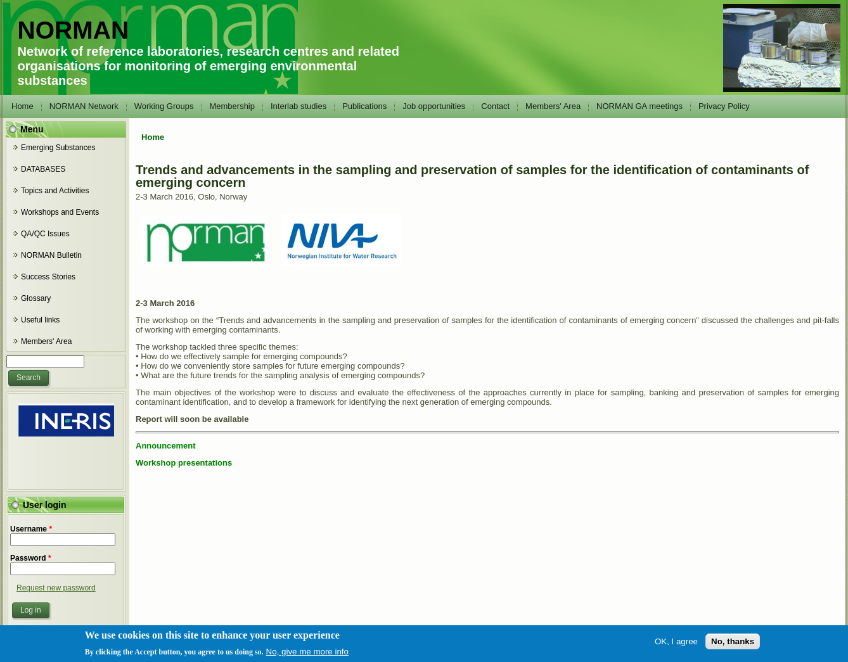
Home (22, 106)
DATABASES (43, 169)
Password (30, 558)
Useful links (40, 319)
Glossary (36, 298)
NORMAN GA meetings (639, 106)
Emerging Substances (58, 147)
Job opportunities (433, 106)
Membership (232, 106)
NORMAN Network (84, 106)
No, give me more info (307, 654)
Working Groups (164, 106)
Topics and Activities (55, 190)
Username (31, 529)
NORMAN (73, 30)
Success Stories (48, 276)
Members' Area (553, 106)
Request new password (56, 587)
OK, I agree (676, 644)
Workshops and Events (60, 212)
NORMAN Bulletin (51, 255)
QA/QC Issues (45, 233)
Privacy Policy (724, 106)
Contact (495, 106)
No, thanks (732, 644)
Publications (364, 106)
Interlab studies (298, 106)
